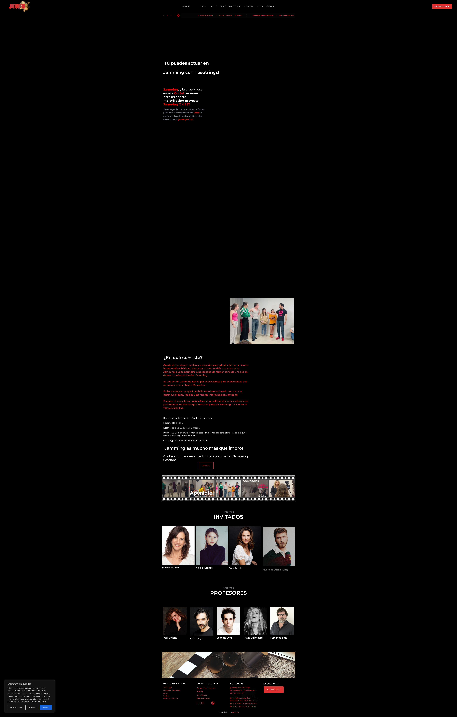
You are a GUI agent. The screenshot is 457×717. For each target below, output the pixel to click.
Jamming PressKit (225, 15)
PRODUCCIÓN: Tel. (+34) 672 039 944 (242, 701)
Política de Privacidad (171, 690)
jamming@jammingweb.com (263, 15)
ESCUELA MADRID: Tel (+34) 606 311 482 (243, 704)
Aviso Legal (167, 688)
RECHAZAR (32, 707)
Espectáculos (202, 695)
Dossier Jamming (206, 15)
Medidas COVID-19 (170, 698)
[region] (30, 696)
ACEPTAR (45, 707)
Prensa (240, 15)
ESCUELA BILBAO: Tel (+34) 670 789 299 (243, 706)
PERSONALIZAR (16, 707)
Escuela (200, 691)
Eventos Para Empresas (206, 688)
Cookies (166, 696)
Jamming (235, 712)
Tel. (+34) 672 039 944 (286, 15)
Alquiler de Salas (203, 698)
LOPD (165, 693)
